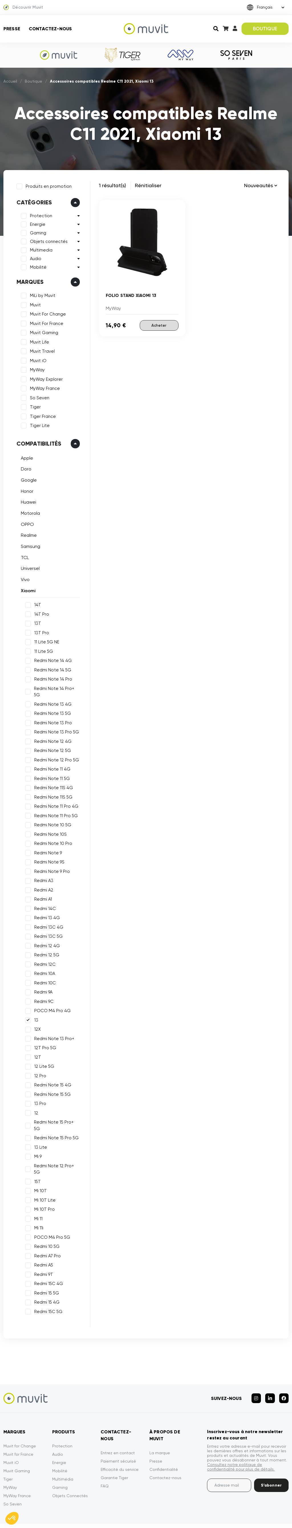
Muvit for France (18, 1429)
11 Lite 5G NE (45, 640)
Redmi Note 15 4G (51, 1077)
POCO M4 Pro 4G (51, 1002)
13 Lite (39, 1132)
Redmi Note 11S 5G (52, 789)
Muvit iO (36, 359)
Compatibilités (37, 441)
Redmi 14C (43, 900)
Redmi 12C (43, 956)
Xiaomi (26, 589)
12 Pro (38, 1067)
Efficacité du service (120, 1445)
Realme (27, 533)
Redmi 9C (42, 993)
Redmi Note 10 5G (51, 816)
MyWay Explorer (44, 377)
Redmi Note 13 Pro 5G (55, 724)
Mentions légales (160, 1513)
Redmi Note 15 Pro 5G (55, 1123)
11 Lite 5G (42, 649)
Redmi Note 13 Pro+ (52, 1030)
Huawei (27, 500)
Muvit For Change (46, 312)
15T (36, 1160)
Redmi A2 (42, 882)
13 (34, 1012)
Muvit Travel (40, 349)
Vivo (23, 578)
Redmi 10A (43, 965)
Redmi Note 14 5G (51, 668)
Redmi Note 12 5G (51, 742)
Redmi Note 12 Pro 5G (55, 752)
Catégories (32, 201)
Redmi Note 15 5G (51, 1086)
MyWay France (43, 387)
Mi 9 (36, 1142)
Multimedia (39, 248)
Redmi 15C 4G (47, 1262)
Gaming (36, 231)
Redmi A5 (42, 1244)
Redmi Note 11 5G (50, 770)
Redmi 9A (42, 984)
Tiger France (41, 414)
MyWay (35, 368)
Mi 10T (39, 1169)
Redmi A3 (42, 872)
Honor (25, 489)
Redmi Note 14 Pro (51, 677)
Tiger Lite (38, 424)
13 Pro (38, 1095)
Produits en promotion (47, 184)
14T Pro (40, 612)
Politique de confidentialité (224, 1513)
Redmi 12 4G (45, 937)
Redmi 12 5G (45, 946)
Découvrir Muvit (23, 7)
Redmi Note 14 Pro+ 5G (56, 686)
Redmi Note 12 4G (51, 733)
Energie (36, 223)
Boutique (33, 81)
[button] (12, 1518)
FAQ (105, 1461)
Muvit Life (37, 340)
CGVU (189, 1513)
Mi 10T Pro (43, 1188)
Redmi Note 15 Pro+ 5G (56, 1114)
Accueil (10, 81)
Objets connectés (47, 240)
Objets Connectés (70, 1471)
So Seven (38, 396)
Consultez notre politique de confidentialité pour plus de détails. (241, 1442)
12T (36, 1049)
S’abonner (271, 1460)
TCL (23, 555)
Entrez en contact (118, 1428)
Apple (25, 456)
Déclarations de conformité (271, 1513)
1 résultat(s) (112, 185)
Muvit (33, 303)
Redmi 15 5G (45, 1272)
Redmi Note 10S (49, 826)
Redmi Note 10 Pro (51, 835)
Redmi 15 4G (45, 1281)
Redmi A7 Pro (46, 1235)
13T (36, 622)
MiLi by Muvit (41, 294)
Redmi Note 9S (48, 854)
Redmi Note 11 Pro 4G (55, 798)
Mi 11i (37, 1207)
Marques (28, 280)
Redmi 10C (43, 975)
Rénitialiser (148, 185)
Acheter (159, 325)
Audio (34, 257)
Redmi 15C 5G (47, 1290)
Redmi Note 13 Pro (51, 714)
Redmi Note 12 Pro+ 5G (56, 1151)
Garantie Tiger (114, 1453)
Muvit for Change (19, 1421)
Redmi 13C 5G (47, 928)
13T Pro (40, 631)
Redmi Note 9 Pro (50, 863)
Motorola (28, 511)
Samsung (28, 545)
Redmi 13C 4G (47, 919)
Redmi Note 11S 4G (52, 779)
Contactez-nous (50, 28)
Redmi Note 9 (46, 844)
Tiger (33, 405)
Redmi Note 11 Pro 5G (54, 807)
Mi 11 (37, 1197)
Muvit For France (45, 321)
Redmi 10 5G (45, 1225)
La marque (159, 1428)
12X (36, 1021)
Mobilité (36, 265)
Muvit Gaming (42, 331)
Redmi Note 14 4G (51, 659)
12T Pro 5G (43, 1039)
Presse (11, 28)
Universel (28, 567)
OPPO (25, 522)
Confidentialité (163, 1445)
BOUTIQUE (265, 28)
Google (27, 478)
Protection (39, 214)
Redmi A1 (41, 891)
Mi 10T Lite (43, 1179)
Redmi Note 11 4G (51, 761)
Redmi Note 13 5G (51, 705)
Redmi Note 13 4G (51, 696)
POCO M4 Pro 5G (50, 1216)
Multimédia (62, 1454)
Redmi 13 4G (45, 909)
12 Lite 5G (42, 1058)
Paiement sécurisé (118, 1436)
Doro (24, 467)
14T (36, 603)
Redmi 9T (42, 1253)
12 (34, 1105)
